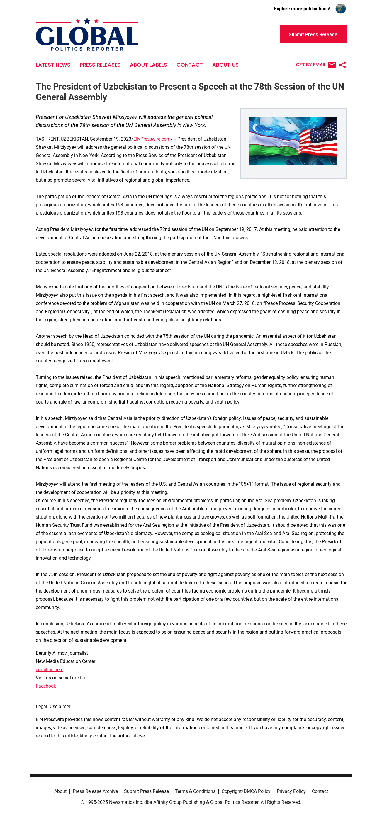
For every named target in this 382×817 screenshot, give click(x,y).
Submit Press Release (146, 791)
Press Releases (100, 65)
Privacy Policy (291, 791)
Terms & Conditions (195, 791)
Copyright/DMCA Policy (246, 791)
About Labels (148, 65)
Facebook (46, 686)
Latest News (53, 65)
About (60, 791)
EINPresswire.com (152, 139)
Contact (189, 65)
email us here (49, 669)
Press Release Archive (95, 791)
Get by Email (316, 65)
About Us (225, 65)
